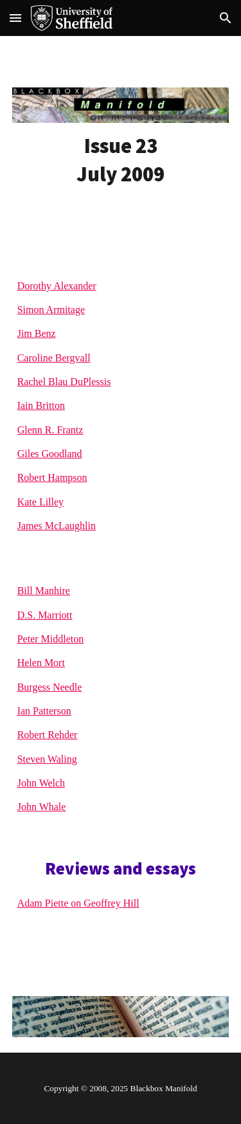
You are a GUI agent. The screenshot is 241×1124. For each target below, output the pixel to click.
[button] (15, 17)
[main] (120, 160)
